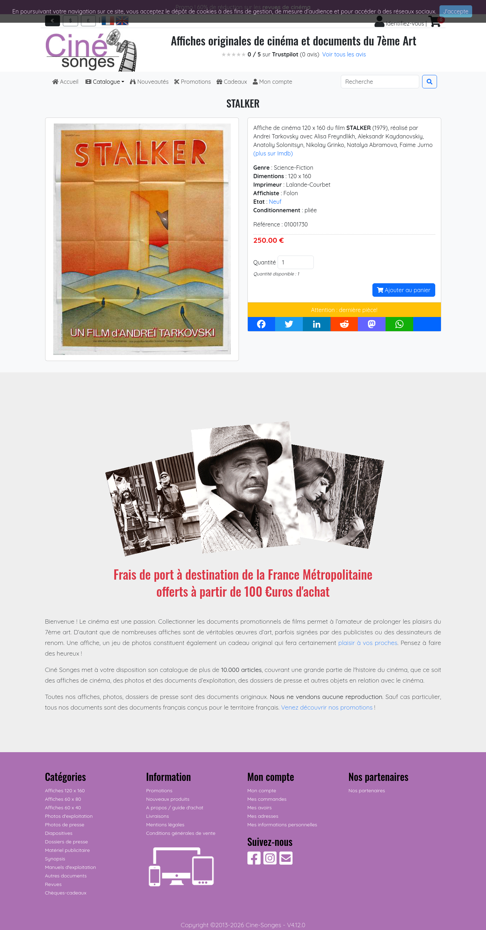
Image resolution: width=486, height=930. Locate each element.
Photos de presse (64, 824)
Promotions (192, 81)
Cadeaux (232, 81)
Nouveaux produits (168, 799)
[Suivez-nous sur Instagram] (270, 862)
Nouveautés (149, 81)
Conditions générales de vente (180, 833)
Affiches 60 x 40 (63, 807)
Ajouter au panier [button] (404, 290)
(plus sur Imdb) (273, 153)
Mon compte (273, 81)
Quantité (264, 262)
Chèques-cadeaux (66, 893)
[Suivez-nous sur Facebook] (254, 862)
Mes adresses (262, 816)
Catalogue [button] (103, 81)
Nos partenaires (367, 790)
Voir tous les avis (344, 54)
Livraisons (157, 816)
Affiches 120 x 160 (65, 790)
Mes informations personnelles (282, 824)
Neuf (275, 201)
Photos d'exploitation (69, 816)
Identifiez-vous (399, 23)
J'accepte (456, 11)
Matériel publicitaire (67, 850)
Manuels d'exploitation (70, 867)
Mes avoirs (259, 807)
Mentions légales (165, 824)
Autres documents (66, 875)
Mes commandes (267, 799)
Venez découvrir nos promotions (327, 707)
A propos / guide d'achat (174, 807)
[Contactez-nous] (286, 862)
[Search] (380, 81)
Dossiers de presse (66, 841)
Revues (53, 884)
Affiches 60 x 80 (63, 799)
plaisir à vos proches (367, 642)
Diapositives (59, 833)
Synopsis (55, 858)
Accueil (66, 81)
